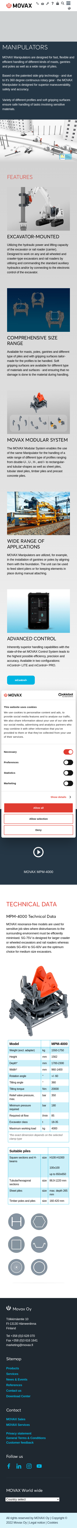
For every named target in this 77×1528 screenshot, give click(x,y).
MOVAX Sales (15, 1419)
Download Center (18, 1396)
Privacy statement (18, 1433)
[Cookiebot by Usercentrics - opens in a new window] (58, 695)
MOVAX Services (18, 1425)
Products (12, 1368)
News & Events (16, 1379)
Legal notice (37, 1522)
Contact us (13, 1390)
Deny (38, 830)
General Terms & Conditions (26, 1438)
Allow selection (38, 818)
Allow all (38, 807)
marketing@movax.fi (19, 1345)
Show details (58, 797)
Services (12, 1374)
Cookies (52, 1522)
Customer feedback (20, 1442)
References (14, 1385)
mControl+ (21, 680)
